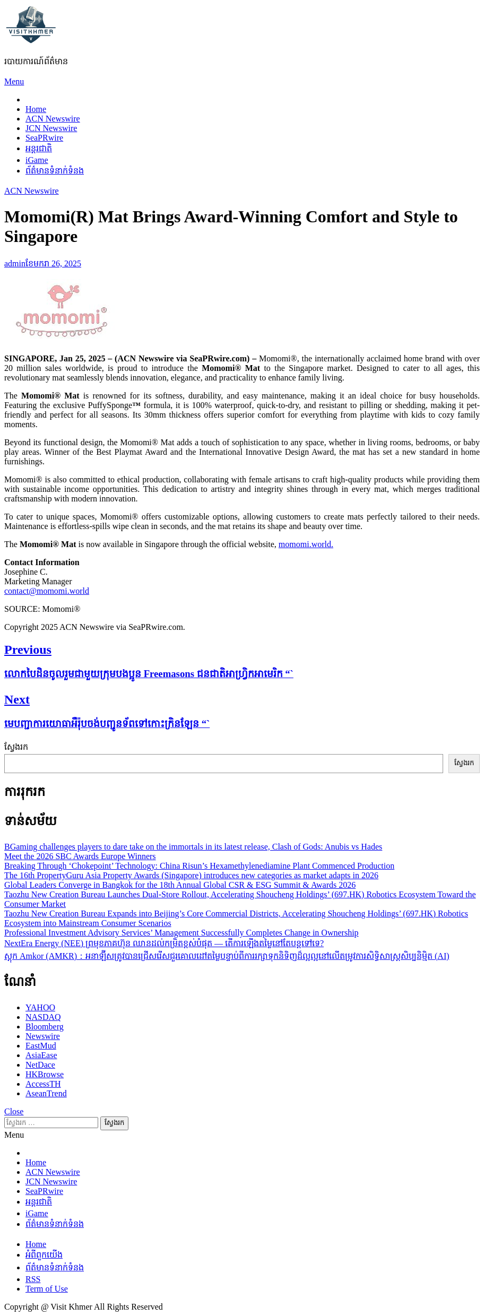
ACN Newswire (52, 118)
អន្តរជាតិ (38, 148)
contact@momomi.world (46, 590)
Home (35, 109)
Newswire (42, 1036)
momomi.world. (306, 544)
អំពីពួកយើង (44, 1254)
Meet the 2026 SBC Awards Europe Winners (80, 856)
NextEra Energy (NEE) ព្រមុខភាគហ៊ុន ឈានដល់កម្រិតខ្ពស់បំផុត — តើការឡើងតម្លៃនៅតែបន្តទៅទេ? (164, 943)
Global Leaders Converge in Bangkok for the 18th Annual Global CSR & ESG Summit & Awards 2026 (180, 884)
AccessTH (43, 1083)
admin (14, 263)
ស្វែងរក (16, 746)
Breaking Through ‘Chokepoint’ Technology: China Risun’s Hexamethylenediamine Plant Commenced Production (199, 865)
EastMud (40, 1045)
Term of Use (46, 1288)
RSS (32, 1279)
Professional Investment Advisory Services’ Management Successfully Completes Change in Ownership (181, 932)
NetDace (40, 1064)
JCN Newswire (51, 128)
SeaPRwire (44, 137)
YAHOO (40, 1007)
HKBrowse (44, 1074)
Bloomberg (44, 1026)
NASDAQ (43, 1016)
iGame (36, 159)
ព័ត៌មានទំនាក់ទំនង (54, 170)
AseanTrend (46, 1093)
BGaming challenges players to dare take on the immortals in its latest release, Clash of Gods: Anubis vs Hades (193, 846)
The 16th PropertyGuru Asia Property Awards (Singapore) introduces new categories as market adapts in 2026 (191, 875)
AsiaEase (41, 1055)
